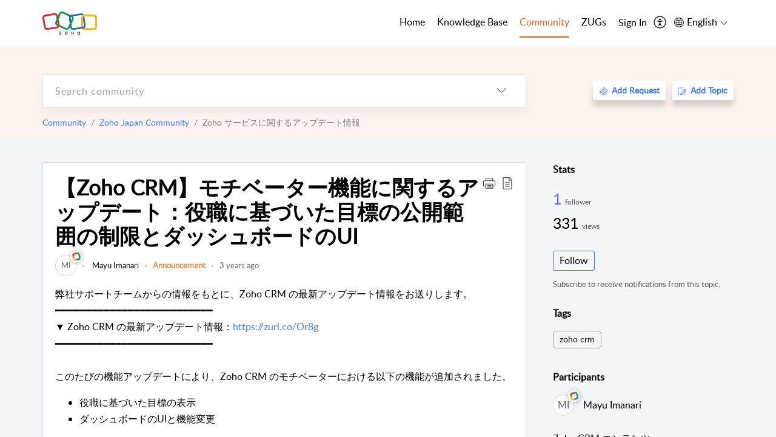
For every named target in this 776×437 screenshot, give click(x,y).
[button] (489, 183)
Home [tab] (412, 22)
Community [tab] (544, 22)
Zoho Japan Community (144, 122)
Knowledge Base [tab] (472, 22)
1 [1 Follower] (559, 198)
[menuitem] (632, 23)
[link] (65, 265)
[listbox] (501, 91)
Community (64, 122)
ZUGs (593, 22)
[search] (260, 91)
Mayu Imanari (114, 265)
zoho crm (577, 339)
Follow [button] (574, 260)
